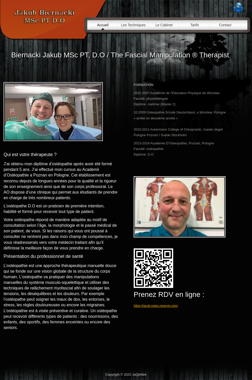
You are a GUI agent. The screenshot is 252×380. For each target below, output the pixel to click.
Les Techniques (133, 25)
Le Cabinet (164, 25)
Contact (225, 25)
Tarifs (194, 25)
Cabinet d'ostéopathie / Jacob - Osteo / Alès (45, 18)
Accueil (102, 25)
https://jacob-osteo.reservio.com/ (156, 306)
